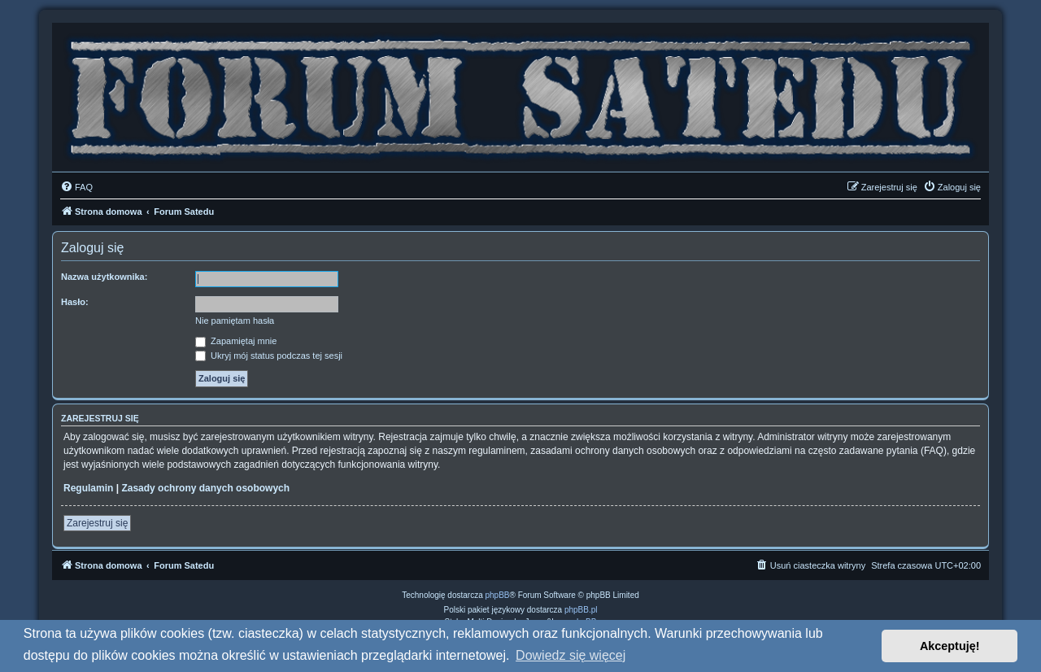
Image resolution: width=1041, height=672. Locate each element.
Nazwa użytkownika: (104, 276)
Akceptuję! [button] (950, 645)
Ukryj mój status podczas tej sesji (268, 355)
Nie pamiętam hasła (234, 320)
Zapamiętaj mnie (236, 341)
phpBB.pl (581, 609)
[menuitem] (76, 187)
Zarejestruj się (97, 523)
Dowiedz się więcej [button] (570, 655)
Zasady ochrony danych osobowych (205, 488)
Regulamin (88, 488)
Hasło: (75, 302)
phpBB (498, 595)
